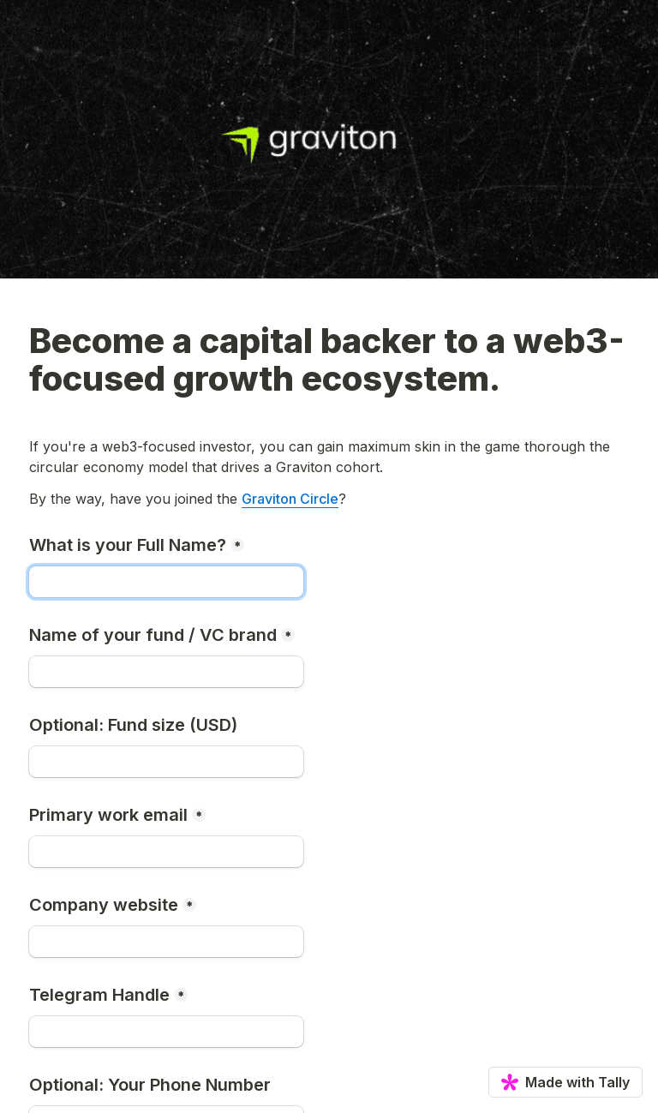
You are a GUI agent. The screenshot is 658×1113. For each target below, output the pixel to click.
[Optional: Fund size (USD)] (166, 761)
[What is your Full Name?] (166, 581)
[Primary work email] (166, 851)
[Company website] (166, 941)
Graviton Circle (290, 498)
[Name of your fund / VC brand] (166, 671)
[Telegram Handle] (166, 1031)
